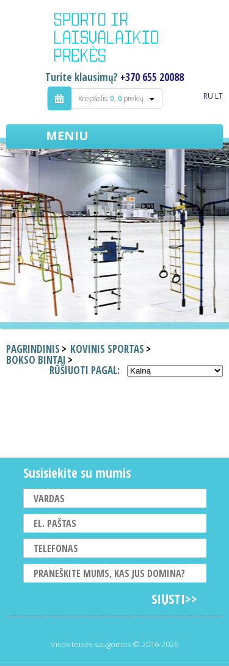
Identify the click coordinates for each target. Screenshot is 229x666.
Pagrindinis (33, 349)
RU (208, 96)
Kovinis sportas (107, 349)
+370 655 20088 (152, 77)
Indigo (115, 39)
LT (219, 96)
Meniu (67, 135)
